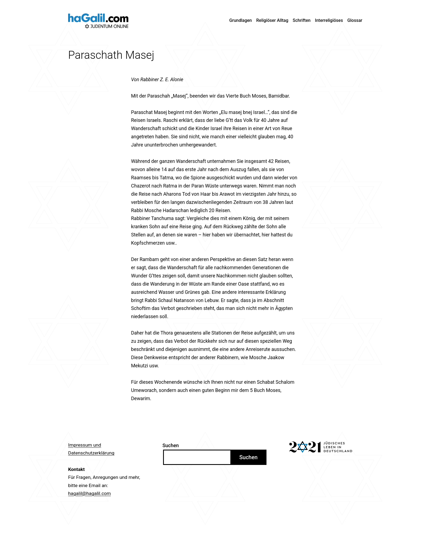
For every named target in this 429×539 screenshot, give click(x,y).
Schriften (302, 20)
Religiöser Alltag (272, 20)
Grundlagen (240, 20)
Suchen (171, 445)
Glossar (354, 20)
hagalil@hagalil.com (89, 493)
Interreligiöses (329, 20)
